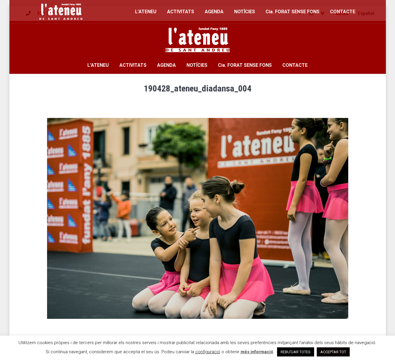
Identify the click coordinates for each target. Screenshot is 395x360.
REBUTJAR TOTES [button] (296, 352)
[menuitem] (342, 13)
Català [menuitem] (342, 13)
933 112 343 (50, 13)
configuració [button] (207, 351)
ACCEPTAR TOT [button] (333, 352)
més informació (257, 351)
